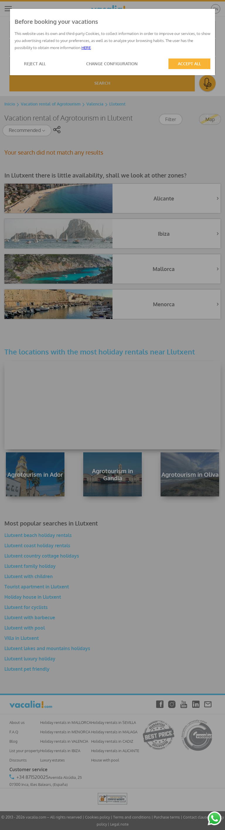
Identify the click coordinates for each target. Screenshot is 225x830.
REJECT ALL (35, 63)
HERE (86, 47)
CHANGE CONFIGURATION (112, 63)
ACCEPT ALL (189, 63)
